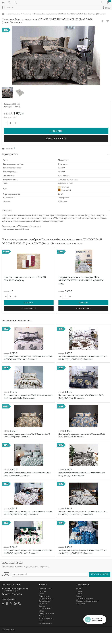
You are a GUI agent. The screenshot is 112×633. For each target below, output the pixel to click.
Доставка (79, 591)
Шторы (41, 611)
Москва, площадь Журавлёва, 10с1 (16, 589)
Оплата (78, 589)
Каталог (7, 7)
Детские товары (44, 601)
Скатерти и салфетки (46, 613)
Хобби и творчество (46, 618)
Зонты (41, 621)
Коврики (42, 606)
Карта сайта (80, 603)
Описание (7, 210)
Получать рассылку (99, 574)
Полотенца (43, 603)
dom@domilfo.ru (10, 599)
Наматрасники (44, 596)
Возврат (79, 594)
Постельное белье (45, 589)
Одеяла (41, 594)
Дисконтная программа (84, 598)
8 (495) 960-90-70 (13, 594)
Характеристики (10, 154)
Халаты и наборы (45, 608)
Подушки (42, 591)
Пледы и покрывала (46, 598)
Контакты (79, 596)
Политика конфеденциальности (87, 601)
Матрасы (42, 616)
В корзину (56, 131)
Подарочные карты (45, 623)
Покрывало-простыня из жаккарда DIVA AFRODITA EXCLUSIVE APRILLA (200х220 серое (80, 280)
